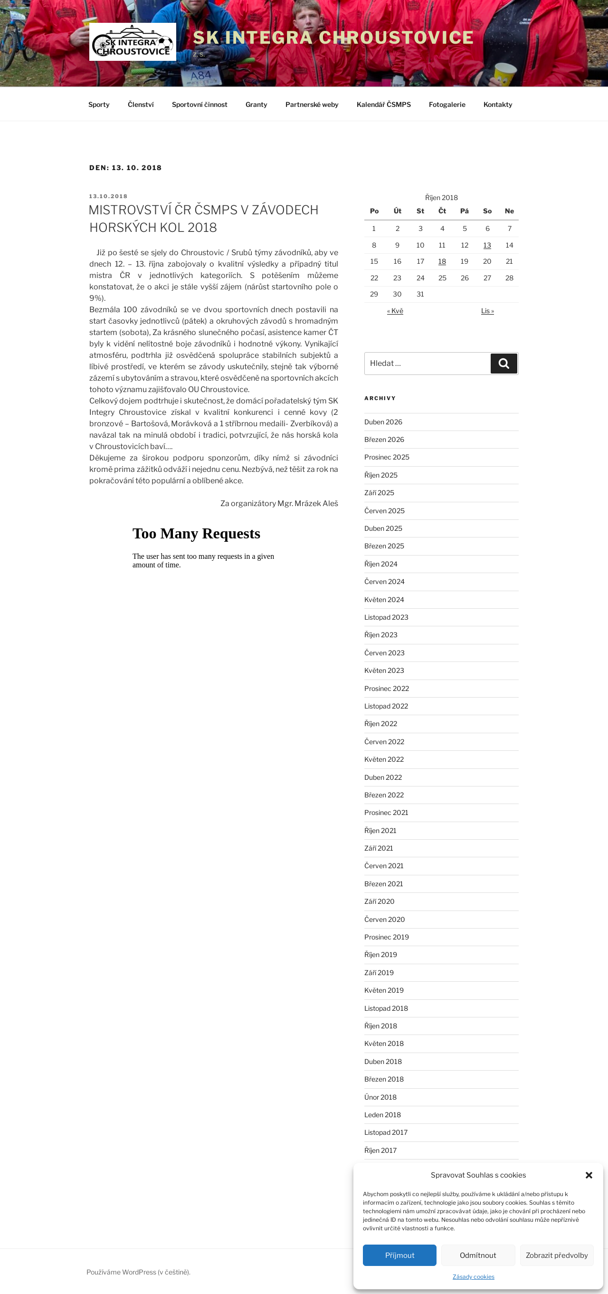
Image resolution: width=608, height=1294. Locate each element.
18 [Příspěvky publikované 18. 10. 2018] (442, 261)
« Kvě (395, 311)
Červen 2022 (384, 742)
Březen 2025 (384, 546)
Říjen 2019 (380, 954)
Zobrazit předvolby (557, 1255)
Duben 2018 (383, 1061)
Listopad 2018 (386, 1008)
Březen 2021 (383, 884)
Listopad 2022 (386, 706)
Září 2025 (379, 493)
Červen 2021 (384, 866)
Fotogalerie (447, 104)
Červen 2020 (384, 919)
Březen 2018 (384, 1079)
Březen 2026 (384, 439)
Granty (256, 104)
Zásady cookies (473, 1276)
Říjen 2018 (380, 1026)
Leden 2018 (382, 1115)
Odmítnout (478, 1255)
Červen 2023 (384, 653)
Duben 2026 (383, 422)
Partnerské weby (312, 104)
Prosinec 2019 (386, 937)
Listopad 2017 (386, 1132)
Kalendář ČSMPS (384, 104)
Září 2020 (379, 901)
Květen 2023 (384, 670)
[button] (589, 1175)
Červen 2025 (384, 511)
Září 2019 (379, 972)
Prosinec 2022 (386, 688)
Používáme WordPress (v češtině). (138, 1272)
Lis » (487, 311)
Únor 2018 (380, 1097)
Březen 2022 (384, 795)
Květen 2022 (384, 759)
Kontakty (498, 104)
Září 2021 (378, 848)
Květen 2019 (384, 990)
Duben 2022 (383, 777)
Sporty (99, 104)
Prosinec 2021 (386, 812)
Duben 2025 (383, 528)
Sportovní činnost (200, 104)
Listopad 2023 (386, 617)
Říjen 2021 (380, 830)
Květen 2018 (384, 1043)
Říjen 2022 (380, 723)
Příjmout (400, 1255)
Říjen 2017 (380, 1150)
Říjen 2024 (381, 564)
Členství (141, 104)
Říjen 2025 (381, 475)
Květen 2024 (384, 599)
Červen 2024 (384, 581)
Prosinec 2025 (386, 457)
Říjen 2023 (381, 635)
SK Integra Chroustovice (334, 37)
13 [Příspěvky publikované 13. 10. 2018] (487, 245)
